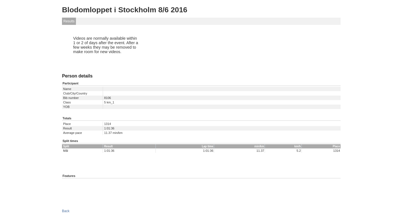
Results (69, 21)
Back (66, 211)
